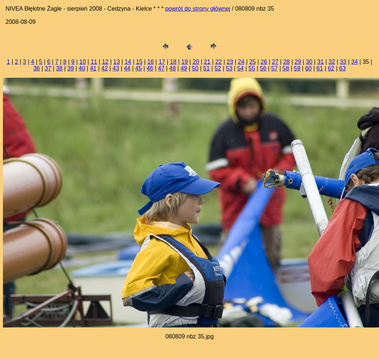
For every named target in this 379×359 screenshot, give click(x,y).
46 (150, 68)
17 (162, 62)
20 (195, 62)
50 (195, 68)
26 (264, 62)
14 (127, 62)
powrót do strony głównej (197, 9)
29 (298, 62)
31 (320, 62)
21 (207, 62)
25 (252, 62)
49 (184, 68)
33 (343, 62)
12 (105, 62)
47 (161, 68)
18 (173, 62)
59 (297, 68)
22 (218, 62)
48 (172, 68)
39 (70, 68)
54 (240, 68)
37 (48, 68)
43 (116, 68)
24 (241, 62)
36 (36, 68)
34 (354, 62)
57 (274, 68)
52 (217, 68)
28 (286, 62)
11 (94, 62)
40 (82, 68)
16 (150, 62)
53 (229, 68)
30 (309, 62)
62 (331, 68)
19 (184, 62)
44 (127, 68)
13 (116, 62)
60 (308, 68)
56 (263, 68)
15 (139, 62)
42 (104, 68)
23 (230, 62)
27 (275, 62)
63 (342, 68)
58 (285, 68)
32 (332, 62)
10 (82, 62)
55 (252, 68)
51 (206, 68)
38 (59, 68)
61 (320, 68)
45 (138, 68)
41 (93, 68)
